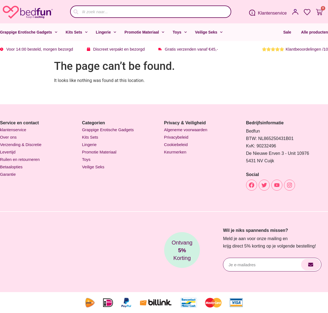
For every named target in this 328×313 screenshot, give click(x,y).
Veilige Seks (209, 32)
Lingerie (106, 32)
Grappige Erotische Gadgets (28, 32)
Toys (180, 32)
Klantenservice (272, 13)
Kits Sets (77, 32)
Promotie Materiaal (144, 32)
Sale (287, 32)
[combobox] (150, 12)
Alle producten (314, 32)
